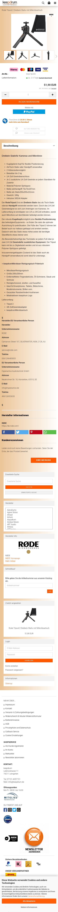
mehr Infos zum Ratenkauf (19, 122)
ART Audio (29, 524)
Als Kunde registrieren (14, 746)
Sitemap (8, 683)
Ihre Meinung (43, 460)
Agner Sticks (29, 512)
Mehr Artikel (10, 561)
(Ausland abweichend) (45, 78)
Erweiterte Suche (29, 492)
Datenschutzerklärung (36, 896)
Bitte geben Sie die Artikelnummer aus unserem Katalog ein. (28, 579)
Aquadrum (29, 519)
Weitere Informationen (29, 907)
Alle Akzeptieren (29, 901)
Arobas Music (29, 522)
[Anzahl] (29, 94)
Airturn (29, 517)
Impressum (10, 705)
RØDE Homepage (12, 558)
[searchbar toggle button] (43, 3)
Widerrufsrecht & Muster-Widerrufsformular (23, 716)
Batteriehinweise (12, 720)
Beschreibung (11, 145)
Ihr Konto (9, 750)
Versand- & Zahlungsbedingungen (19, 712)
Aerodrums (29, 510)
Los (49, 591)
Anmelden (29, 660)
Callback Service (12, 731)
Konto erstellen (11, 666)
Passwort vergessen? (14, 670)
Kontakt (8, 708)
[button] (55, 56)
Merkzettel (9, 754)
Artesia (29, 527)
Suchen (29, 487)
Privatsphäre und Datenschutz (18, 728)
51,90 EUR (29, 633)
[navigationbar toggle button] (55, 3)
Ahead (29, 515)
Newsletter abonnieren (14, 757)
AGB (7, 724)
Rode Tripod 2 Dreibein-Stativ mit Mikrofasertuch (29, 628)
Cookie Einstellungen (14, 735)
